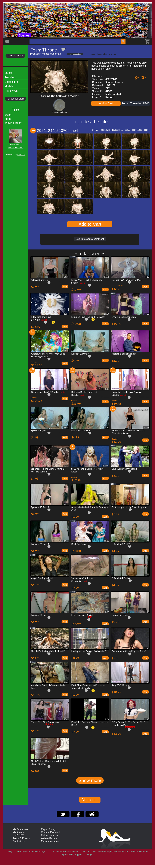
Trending (10, 77)
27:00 (66, 648)
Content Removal (50, 832)
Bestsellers (11, 81)
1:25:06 (146, 389)
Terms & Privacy (21, 838)
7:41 (107, 682)
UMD (67, 35)
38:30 (106, 541)
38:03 (147, 314)
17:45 (147, 648)
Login (37, 35)
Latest (8, 72)
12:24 (66, 314)
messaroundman (59, 112)
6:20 (107, 719)
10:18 (106, 314)
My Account (19, 832)
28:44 (66, 466)
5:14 (147, 612)
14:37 (106, 351)
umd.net (21, 154)
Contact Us (19, 841)
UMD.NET (18, 835)
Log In (90, 854)
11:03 (147, 466)
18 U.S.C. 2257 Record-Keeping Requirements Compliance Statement (115, 851)
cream (8, 114)
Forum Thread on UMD (135, 103)
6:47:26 (65, 351)
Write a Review (49, 838)
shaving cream (13, 122)
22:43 (147, 719)
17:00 (147, 575)
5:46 (147, 504)
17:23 (147, 541)
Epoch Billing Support (72, 854)
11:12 (66, 504)
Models (9, 86)
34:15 (66, 277)
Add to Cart (106, 103)
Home (10, 35)
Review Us (11, 90)
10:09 (66, 719)
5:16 (147, 277)
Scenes (24, 35)
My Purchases (20, 829)
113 (48, 322)
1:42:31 (106, 389)
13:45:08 (64, 389)
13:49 (66, 428)
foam (8, 118)
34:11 (106, 504)
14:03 (66, 758)
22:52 (106, 428)
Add (65, 286)
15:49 (147, 682)
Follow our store (15, 98)
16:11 (106, 648)
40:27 (106, 612)
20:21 (66, 612)
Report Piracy (48, 829)
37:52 (106, 277)
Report (109, 97)
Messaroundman (15, 147)
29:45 (66, 575)
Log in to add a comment (90, 239)
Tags (15, 110)
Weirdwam (77, 17)
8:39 (107, 575)
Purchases (52, 35)
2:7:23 (146, 428)
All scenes (89, 800)
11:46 (66, 682)
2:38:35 (106, 466)
